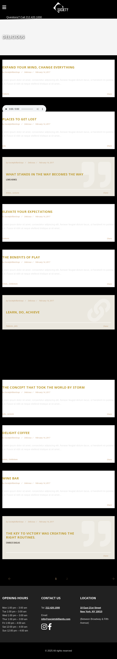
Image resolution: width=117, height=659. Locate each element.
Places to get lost (19, 119)
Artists (8, 192)
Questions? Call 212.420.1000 (24, 17)
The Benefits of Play (21, 257)
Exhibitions (13, 283)
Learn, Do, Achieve (22, 312)
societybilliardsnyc (12, 72)
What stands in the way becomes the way (44, 174)
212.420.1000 (52, 608)
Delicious (28, 72)
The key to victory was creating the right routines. (40, 535)
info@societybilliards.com (55, 619)
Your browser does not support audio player (24, 109)
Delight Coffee (16, 432)
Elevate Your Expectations (27, 211)
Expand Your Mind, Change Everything (38, 67)
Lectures (15, 192)
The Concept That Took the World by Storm (43, 387)
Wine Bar (10, 478)
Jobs (4, 146)
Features (5, 93)
